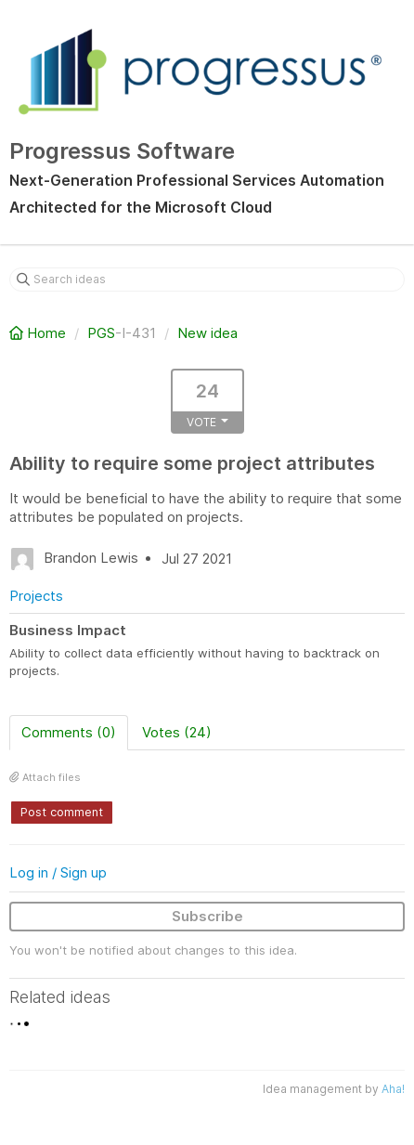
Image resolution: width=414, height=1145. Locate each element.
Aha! (393, 1089)
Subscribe (207, 916)
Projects (36, 596)
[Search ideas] (207, 279)
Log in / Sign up (58, 872)
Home (39, 333)
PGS (101, 333)
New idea (207, 333)
